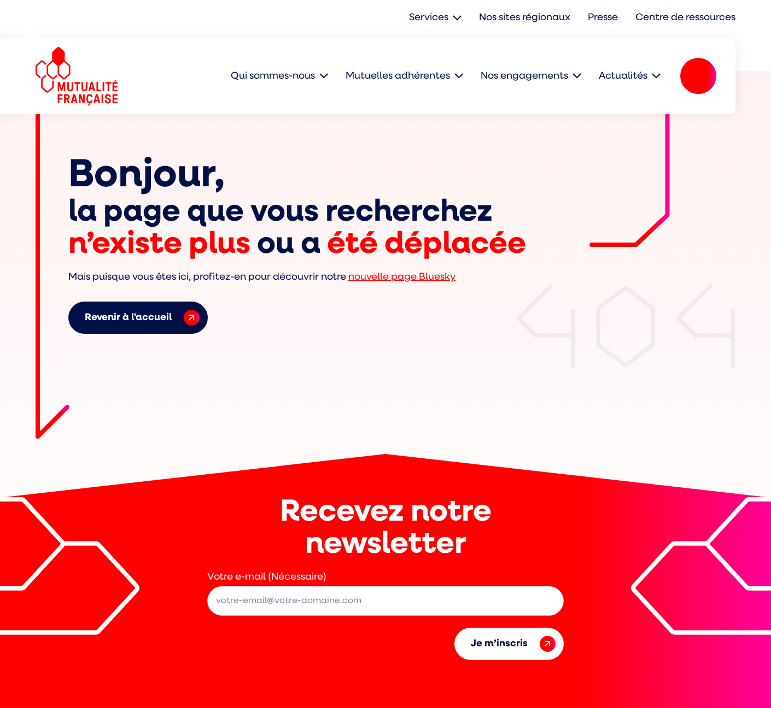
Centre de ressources (685, 18)
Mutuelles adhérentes (398, 76)
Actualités (623, 76)
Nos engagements (524, 76)
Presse (603, 18)
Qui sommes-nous (273, 76)
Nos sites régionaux (524, 18)
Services (428, 18)
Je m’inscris (513, 644)
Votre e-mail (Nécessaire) (266, 577)
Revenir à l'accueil (142, 318)
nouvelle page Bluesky (401, 277)
